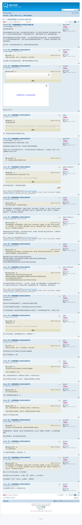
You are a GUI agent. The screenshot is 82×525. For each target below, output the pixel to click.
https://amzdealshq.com (11, 193)
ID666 (64, 24)
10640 (67, 389)
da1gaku (9, 389)
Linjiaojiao (7, 245)
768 (68, 424)
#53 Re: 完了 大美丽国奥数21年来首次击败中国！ (17, 340)
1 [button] (71, 22)
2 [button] (73, 22)
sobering (9, 71)
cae (8, 55)
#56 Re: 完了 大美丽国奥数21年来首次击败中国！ (17, 400)
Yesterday (65, 197)
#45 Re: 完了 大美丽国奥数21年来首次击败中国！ (17, 138)
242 (68, 248)
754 (68, 388)
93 (67, 119)
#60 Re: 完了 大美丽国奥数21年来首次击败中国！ (17, 484)
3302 (66, 30)
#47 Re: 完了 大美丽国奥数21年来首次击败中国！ (17, 197)
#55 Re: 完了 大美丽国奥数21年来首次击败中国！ (17, 384)
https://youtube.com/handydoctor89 (30, 190)
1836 (66, 120)
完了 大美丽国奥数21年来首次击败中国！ (17, 19)
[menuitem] (10, 13)
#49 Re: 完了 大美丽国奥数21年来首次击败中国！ (17, 244)
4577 (66, 301)
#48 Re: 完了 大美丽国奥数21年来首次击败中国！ (17, 217)
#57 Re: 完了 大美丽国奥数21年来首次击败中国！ (17, 420)
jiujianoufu (9, 447)
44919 (67, 71)
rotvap (64, 340)
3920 (66, 249)
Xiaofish (64, 166)
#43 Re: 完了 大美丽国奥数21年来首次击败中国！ (17, 66)
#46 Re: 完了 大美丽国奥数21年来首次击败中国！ (17, 167)
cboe (6, 421)
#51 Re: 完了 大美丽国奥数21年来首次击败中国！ (17, 295)
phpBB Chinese (41, 505)
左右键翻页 (60, 495)
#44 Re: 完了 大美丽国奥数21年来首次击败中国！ (17, 115)
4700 (66, 345)
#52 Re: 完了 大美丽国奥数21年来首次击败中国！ (17, 315)
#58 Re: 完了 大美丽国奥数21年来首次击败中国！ (17, 441)
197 (68, 300)
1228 (68, 344)
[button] (69, 22)
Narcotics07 (65, 384)
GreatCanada (8, 67)
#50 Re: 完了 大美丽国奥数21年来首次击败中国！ (17, 267)
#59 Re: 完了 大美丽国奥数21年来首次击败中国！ (17, 457)
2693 (66, 172)
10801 (67, 425)
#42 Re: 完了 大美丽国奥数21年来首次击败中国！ (17, 49)
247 (68, 29)
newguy (64, 115)
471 (68, 171)
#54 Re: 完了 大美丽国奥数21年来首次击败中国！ (17, 361)
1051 (68, 70)
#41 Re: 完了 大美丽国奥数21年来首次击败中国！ (19, 25)
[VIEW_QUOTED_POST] (13, 55)
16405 (67, 202)
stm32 (64, 295)
